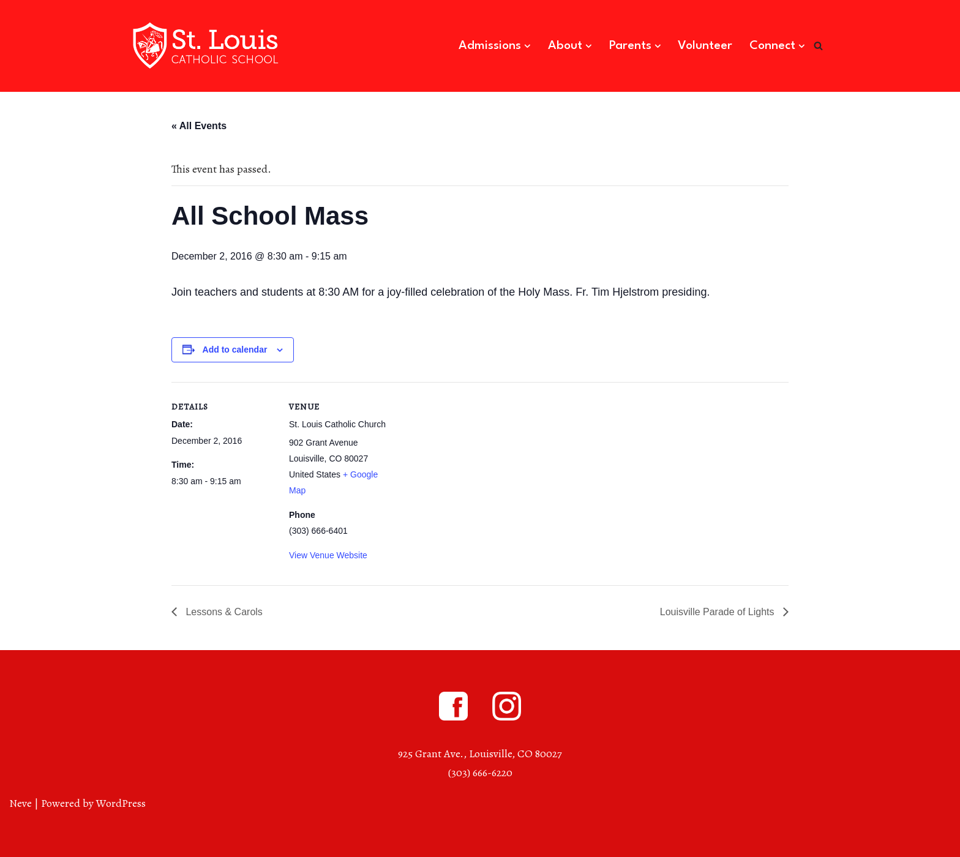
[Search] (818, 45)
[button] (527, 46)
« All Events (199, 126)
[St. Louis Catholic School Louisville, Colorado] (207, 46)
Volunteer (705, 46)
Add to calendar (235, 349)
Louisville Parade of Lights (718, 612)
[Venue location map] (471, 466)
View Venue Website (328, 555)
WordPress (121, 803)
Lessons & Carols (223, 612)
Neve (20, 803)
